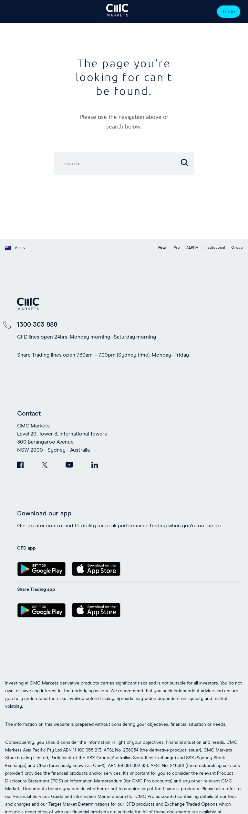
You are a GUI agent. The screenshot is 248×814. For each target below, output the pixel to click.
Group (237, 248)
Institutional (214, 248)
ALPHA (192, 248)
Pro (177, 248)
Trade (228, 11)
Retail (163, 248)
